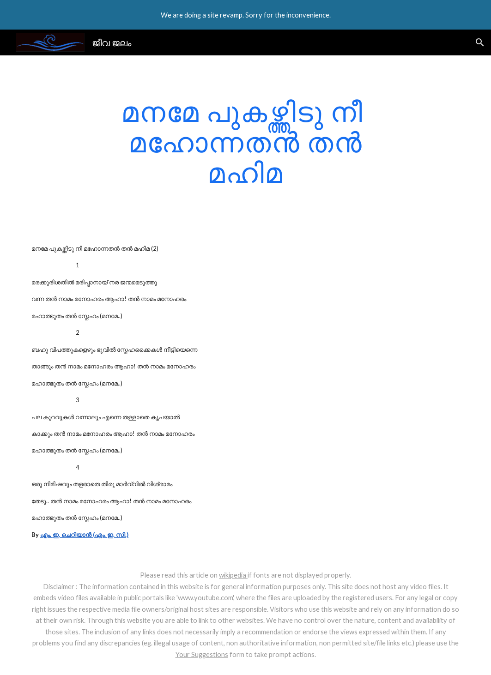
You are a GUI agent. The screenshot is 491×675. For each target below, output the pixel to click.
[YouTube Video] (338, 288)
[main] (245, 141)
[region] (245, 15)
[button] (480, 42)
